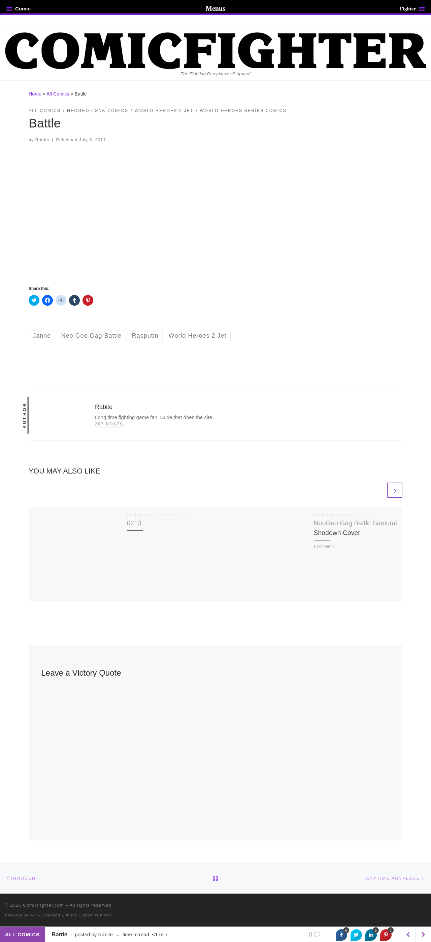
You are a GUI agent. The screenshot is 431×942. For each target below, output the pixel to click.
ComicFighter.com (43, 905)
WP (33, 915)
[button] (215, 212)
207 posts (109, 424)
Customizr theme (95, 915)
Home (35, 94)
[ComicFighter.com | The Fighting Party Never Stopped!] (215, 49)
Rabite (42, 140)
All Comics (57, 94)
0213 (134, 523)
